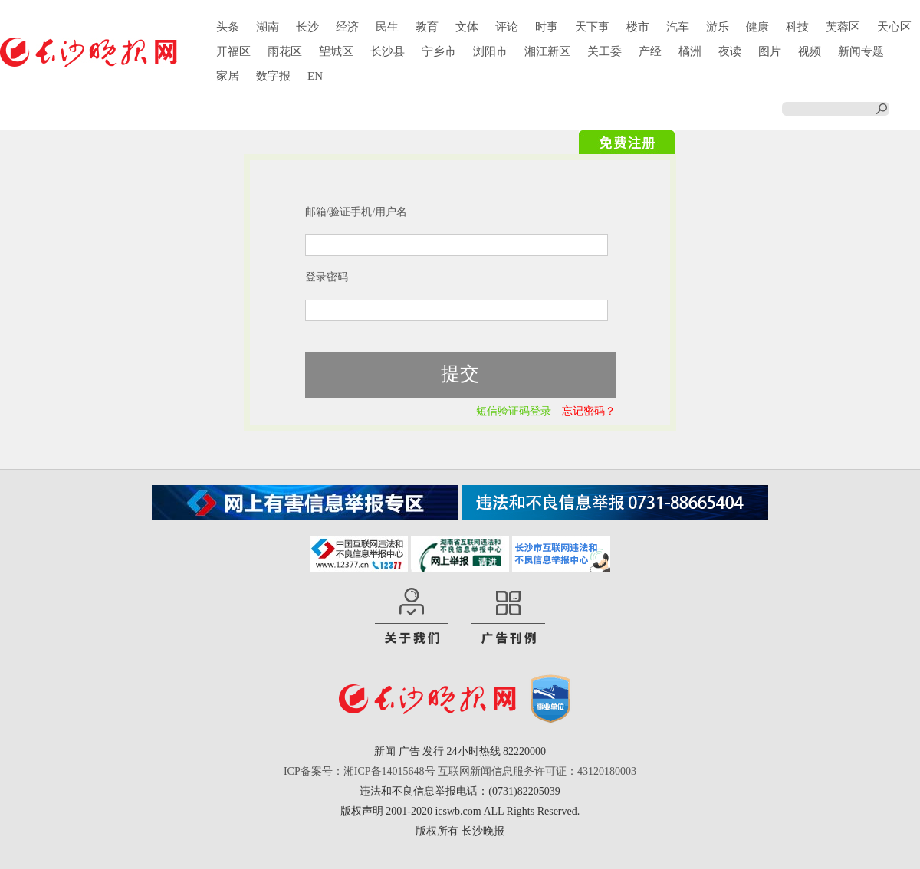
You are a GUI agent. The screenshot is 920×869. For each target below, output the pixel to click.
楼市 (637, 27)
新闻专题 (861, 51)
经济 (347, 27)
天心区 (894, 27)
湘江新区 (547, 51)
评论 (506, 27)
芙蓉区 (843, 27)
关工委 (604, 51)
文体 (466, 27)
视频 (809, 51)
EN (315, 76)
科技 (797, 27)
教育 (427, 27)
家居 (227, 76)
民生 (387, 27)
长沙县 (387, 51)
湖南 (267, 27)
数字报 (273, 76)
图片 (769, 51)
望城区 (336, 51)
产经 (650, 51)
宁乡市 (439, 51)
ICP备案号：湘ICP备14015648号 (359, 771)
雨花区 (285, 51)
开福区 (233, 51)
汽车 (677, 27)
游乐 (717, 27)
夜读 (729, 51)
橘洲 (690, 51)
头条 (227, 27)
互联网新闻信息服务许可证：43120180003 (537, 771)
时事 (546, 27)
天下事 (592, 27)
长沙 (307, 27)
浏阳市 (490, 51)
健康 (757, 27)
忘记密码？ (589, 411)
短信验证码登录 (513, 411)
